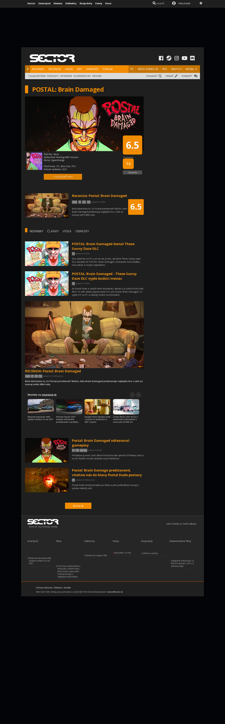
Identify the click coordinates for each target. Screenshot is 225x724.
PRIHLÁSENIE (184, 3)
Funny (98, 3)
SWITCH (176, 69)
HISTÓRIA (41, 75)
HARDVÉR (92, 69)
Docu (108, 3)
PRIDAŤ (169, 75)
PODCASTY (53, 75)
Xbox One (83, 450)
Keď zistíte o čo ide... (123, 552)
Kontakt (67, 587)
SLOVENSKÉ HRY (82, 75)
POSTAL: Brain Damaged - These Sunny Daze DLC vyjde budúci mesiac (104, 276)
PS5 (164, 69)
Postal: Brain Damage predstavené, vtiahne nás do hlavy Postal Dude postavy (107, 472)
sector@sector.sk (115, 592)
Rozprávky (86, 3)
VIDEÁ (69, 69)
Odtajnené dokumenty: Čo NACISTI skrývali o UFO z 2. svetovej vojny (182, 563)
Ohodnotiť (132, 172)
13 (141, 366)
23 (66, 491)
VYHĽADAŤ (151, 75)
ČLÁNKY (53, 231)
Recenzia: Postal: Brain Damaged (99, 195)
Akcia (56, 154)
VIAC (78, 506)
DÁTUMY (97, 75)
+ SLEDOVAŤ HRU (63, 176)
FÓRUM (107, 69)
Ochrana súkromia (44, 587)
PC (132, 69)
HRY (79, 69)
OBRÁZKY (82, 231)
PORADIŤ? (187, 75)
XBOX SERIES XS (148, 69)
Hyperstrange (58, 160)
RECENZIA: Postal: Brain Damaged (53, 371)
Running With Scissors (67, 157)
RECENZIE (54, 69)
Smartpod (44, 3)
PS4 (36, 376)
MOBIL (189, 69)
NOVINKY (38, 69)
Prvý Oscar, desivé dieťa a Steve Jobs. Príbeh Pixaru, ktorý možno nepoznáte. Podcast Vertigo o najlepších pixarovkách (69, 571)
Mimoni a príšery (150, 553)
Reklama (58, 587)
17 (66, 461)
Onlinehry (71, 3)
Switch (27, 376)
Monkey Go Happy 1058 (96, 555)
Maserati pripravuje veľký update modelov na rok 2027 (40, 561)
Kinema (58, 3)
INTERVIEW (66, 75)
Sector (31, 3)
